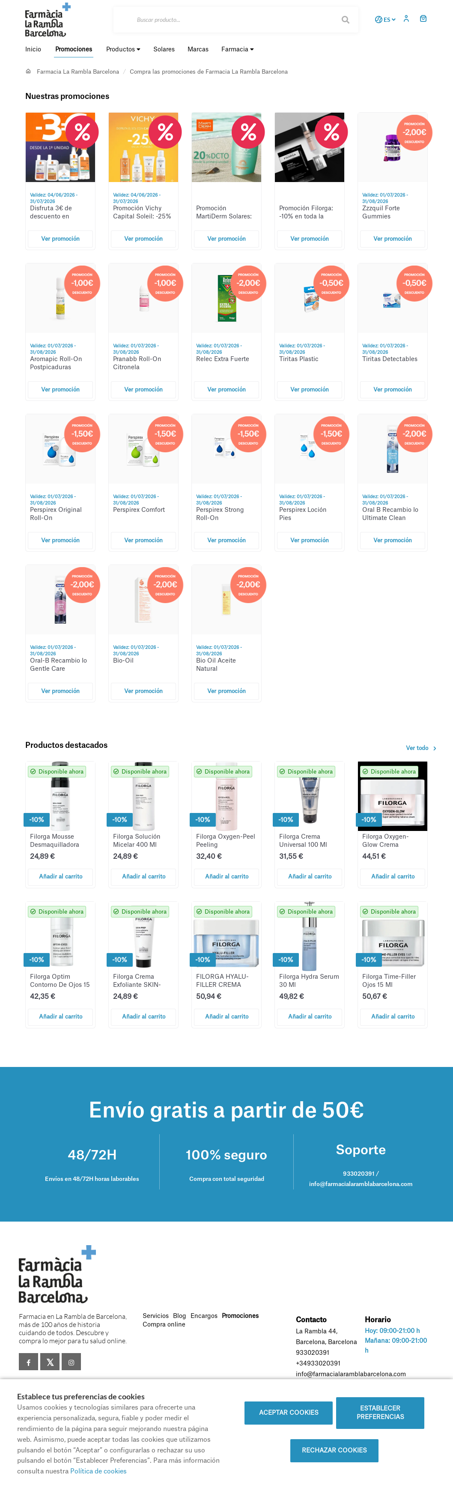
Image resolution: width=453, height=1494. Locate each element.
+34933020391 (318, 1364)
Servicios (156, 1316)
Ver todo (422, 748)
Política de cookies (98, 1471)
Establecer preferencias (380, 1413)
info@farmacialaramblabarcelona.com (351, 1374)
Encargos (204, 1316)
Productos (123, 49)
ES (383, 19)
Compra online (164, 1325)
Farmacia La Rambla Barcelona (78, 72)
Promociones (240, 1316)
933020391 (312, 1353)
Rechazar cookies (334, 1451)
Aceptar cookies (289, 1413)
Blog (179, 1316)
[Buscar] (236, 19)
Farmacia (237, 49)
